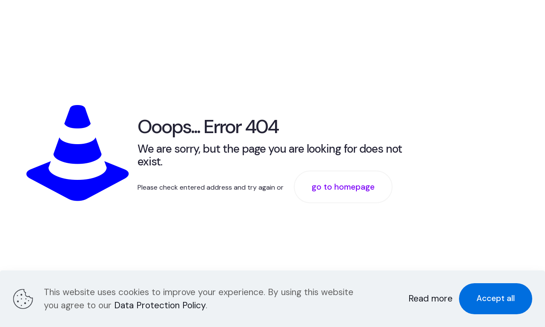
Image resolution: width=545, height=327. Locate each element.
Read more (430, 298)
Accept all (495, 298)
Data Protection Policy (160, 305)
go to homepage (343, 187)
